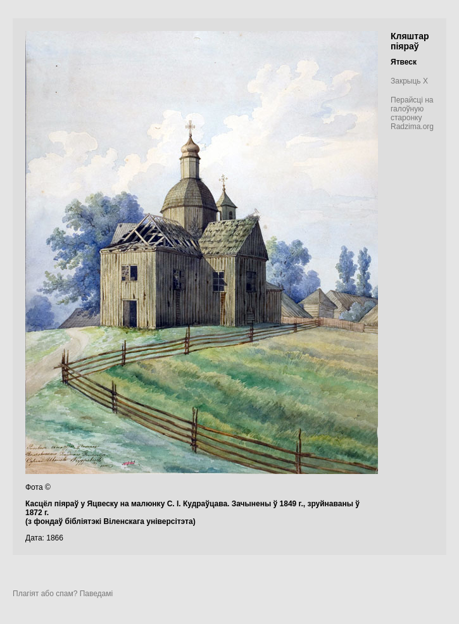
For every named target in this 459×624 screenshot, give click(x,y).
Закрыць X (409, 81)
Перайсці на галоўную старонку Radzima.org (412, 113)
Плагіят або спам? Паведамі (63, 593)
